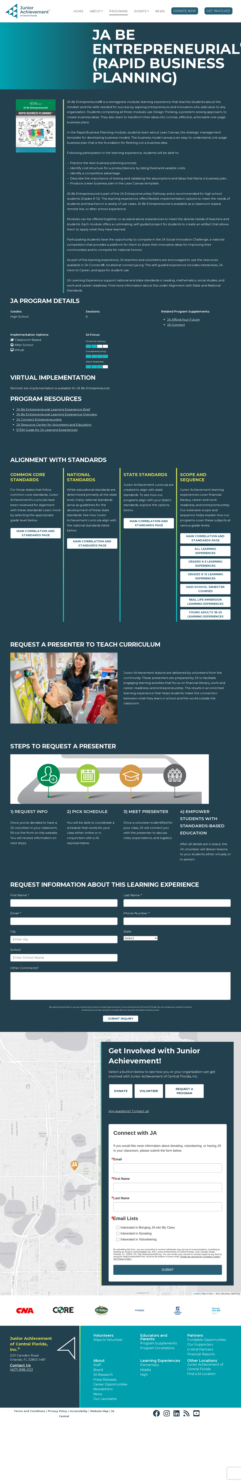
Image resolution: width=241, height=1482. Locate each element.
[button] (102, 11)
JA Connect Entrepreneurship (39, 419)
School (15, 950)
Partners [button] (195, 1335)
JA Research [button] (103, 1375)
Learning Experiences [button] (160, 1360)
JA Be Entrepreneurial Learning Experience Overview (56, 414)
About (95, 11)
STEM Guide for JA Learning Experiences (46, 430)
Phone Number (136, 913)
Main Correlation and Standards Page (35, 533)
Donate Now (185, 11)
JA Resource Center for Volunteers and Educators (53, 425)
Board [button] (98, 1370)
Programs (118, 11)
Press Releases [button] (105, 1379)
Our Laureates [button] (105, 1399)
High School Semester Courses (205, 589)
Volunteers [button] (103, 1335)
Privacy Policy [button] (57, 1411)
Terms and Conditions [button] (29, 1411)
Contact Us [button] (20, 1365)
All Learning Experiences (205, 551)
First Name (19, 895)
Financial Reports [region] (201, 1354)
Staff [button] (97, 1365)
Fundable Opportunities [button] (206, 1340)
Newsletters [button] (103, 1389)
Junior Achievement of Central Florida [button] (205, 1367)
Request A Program (184, 1091)
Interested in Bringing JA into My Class (147, 1227)
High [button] (144, 1375)
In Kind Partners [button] (200, 1349)
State (127, 931)
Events (140, 11)
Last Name (132, 895)
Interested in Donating (136, 1233)
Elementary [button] (149, 1365)
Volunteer (149, 1091)
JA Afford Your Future (183, 319)
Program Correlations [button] (157, 1348)
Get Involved (218, 11)
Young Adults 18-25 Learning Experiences (205, 614)
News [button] (97, 1394)
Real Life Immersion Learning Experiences (205, 602)
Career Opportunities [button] (110, 1384)
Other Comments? (24, 968)
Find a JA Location (201, 1374)
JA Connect (176, 325)
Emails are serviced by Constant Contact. (200, 1256)
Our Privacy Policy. (122, 1259)
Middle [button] (145, 1370)
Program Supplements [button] (158, 1343)
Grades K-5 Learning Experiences (205, 563)
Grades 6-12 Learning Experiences (205, 576)
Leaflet (196, 1293)
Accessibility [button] (79, 1411)
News (160, 11)
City (13, 931)
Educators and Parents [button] (153, 1337)
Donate (120, 1091)
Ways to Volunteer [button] (108, 1340)
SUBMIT (168, 1269)
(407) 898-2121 (21, 1370)
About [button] (99, 1360)
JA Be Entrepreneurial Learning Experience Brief (53, 409)
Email (15, 913)
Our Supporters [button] (200, 1344)
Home (78, 11)
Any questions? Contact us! (129, 1111)
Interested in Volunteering (138, 1239)
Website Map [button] (99, 1411)
